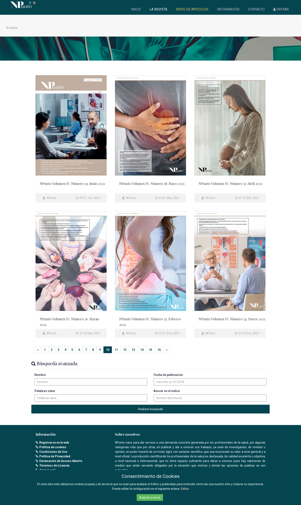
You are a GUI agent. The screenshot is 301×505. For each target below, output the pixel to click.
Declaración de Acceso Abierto (60, 461)
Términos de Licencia (54, 465)
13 (133, 349)
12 (124, 349)
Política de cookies (52, 447)
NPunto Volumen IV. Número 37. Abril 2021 (230, 183)
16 (159, 349)
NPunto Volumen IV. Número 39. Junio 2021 (72, 183)
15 (150, 349)
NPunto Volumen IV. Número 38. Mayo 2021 (151, 183)
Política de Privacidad (54, 456)
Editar (185, 488)
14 (142, 349)
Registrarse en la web (54, 442)
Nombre (40, 375)
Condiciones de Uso (53, 451)
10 (107, 349)
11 (116, 349)
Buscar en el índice (167, 391)
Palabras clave (44, 391)
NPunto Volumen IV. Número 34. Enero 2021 (232, 319)
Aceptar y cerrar (150, 497)
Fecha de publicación (168, 375)
